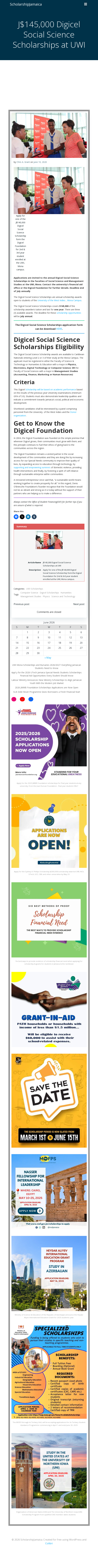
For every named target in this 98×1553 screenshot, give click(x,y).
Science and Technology (63, 596)
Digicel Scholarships (49, 592)
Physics (46, 596)
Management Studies (30, 596)
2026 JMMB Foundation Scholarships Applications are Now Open (46, 687)
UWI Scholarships (34, 588)
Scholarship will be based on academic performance (50, 389)
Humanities (66, 592)
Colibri (49, 1543)
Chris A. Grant (23, 162)
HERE (59, 328)
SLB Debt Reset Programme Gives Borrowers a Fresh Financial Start (46, 691)
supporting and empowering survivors (32, 467)
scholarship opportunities (69, 312)
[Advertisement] (49, 83)
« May (48, 657)
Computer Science (29, 592)
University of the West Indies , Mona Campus (59, 300)
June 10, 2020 (40, 162)
